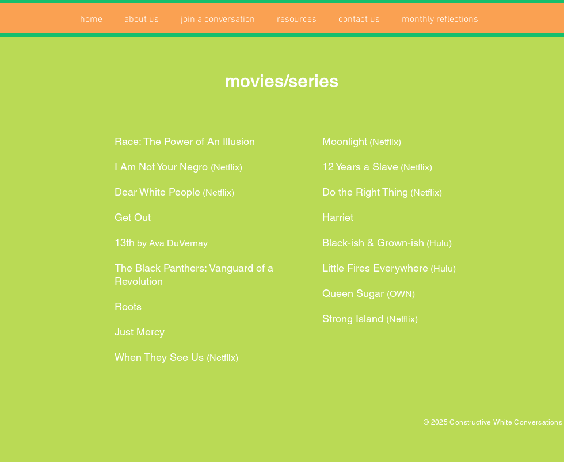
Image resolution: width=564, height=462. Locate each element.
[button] (141, 19)
